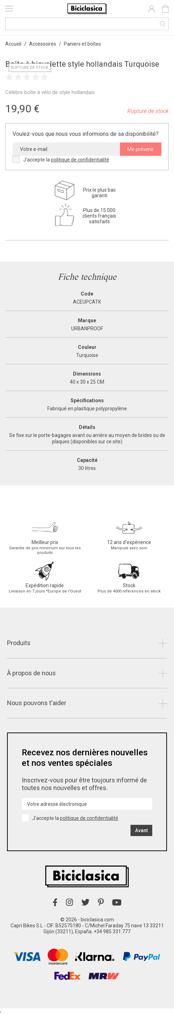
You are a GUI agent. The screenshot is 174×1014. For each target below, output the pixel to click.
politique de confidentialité (80, 160)
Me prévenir (140, 149)
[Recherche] (87, 24)
